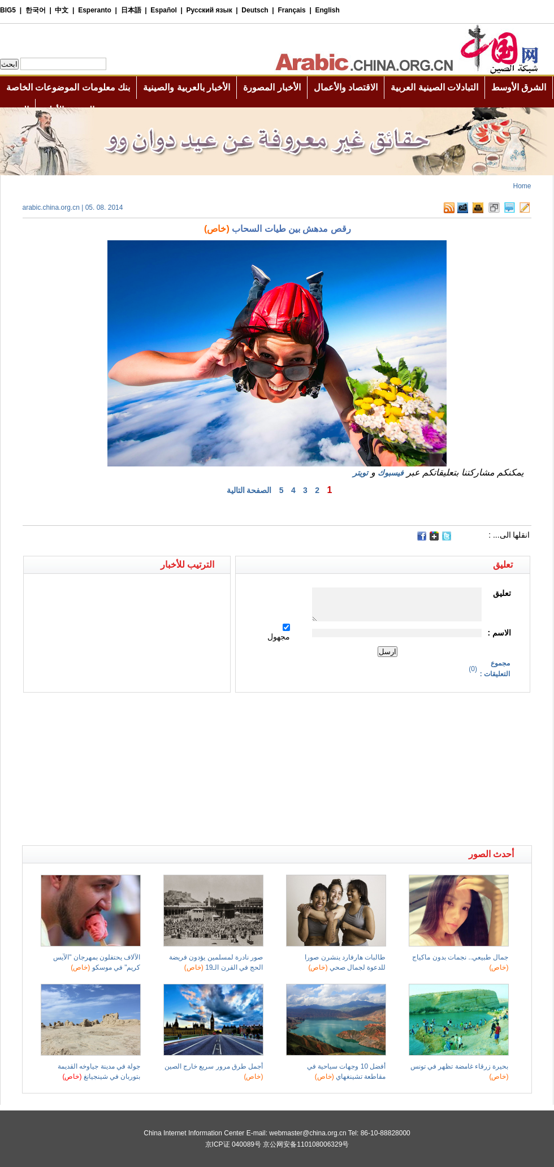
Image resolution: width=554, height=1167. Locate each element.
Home (522, 186)
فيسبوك (391, 472)
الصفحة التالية (249, 490)
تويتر (360, 472)
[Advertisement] (150, 712)
